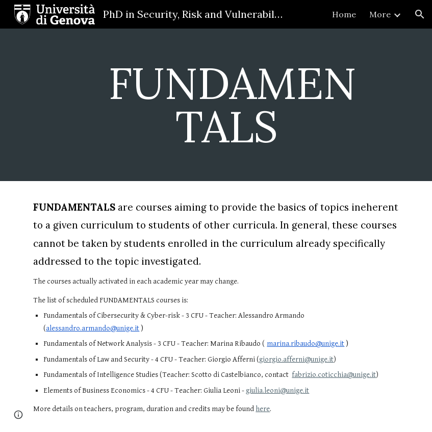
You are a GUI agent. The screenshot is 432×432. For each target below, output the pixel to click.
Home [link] (344, 14)
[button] (420, 14)
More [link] (380, 14)
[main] (232, 105)
